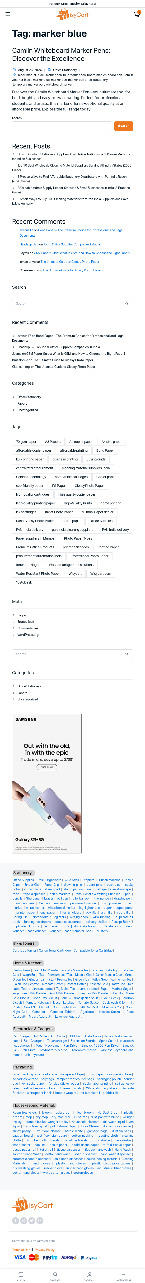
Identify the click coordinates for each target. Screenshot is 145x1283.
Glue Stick (72, 880)
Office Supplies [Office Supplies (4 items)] (100, 521)
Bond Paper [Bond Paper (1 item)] (105, 450)
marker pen (59, 79)
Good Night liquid (36, 1007)
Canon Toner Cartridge (54, 950)
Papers (23, 403)
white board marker (62, 908)
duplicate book (85, 926)
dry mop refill (60, 1117)
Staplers (89, 880)
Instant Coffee (76, 984)
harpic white (74, 1131)
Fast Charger (33, 1041)
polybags (47, 1079)
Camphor (38, 1012)
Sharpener (33, 898)
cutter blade (33, 889)
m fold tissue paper (117, 1145)
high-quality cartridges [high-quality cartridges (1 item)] (33, 494)
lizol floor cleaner (48, 1131)
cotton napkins (82, 1135)
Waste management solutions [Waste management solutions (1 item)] (71, 565)
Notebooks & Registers (49, 917)
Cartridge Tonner (24, 950)
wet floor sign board (52, 1135)
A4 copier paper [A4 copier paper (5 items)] (81, 442)
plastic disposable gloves (111, 1163)
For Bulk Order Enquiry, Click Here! (72, 3)
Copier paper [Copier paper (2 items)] (106, 477)
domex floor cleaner (117, 1126)
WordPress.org (28, 635)
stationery (100, 79)
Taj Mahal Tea (65, 989)
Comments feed (29, 628)
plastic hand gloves (71, 1163)
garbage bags (97, 1131)
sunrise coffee (88, 989)
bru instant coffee (41, 989)
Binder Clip (32, 884)
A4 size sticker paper (64, 1083)
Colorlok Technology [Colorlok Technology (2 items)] (31, 477)
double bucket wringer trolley (47, 1122)
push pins (114, 884)
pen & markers (60, 894)
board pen (115, 75)
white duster (21, 1145)
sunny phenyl (22, 1131)
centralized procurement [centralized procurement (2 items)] (34, 468)
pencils (18, 898)
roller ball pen (81, 898)
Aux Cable (58, 1036)
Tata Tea (97, 970)
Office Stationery (65, 70)
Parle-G (66, 998)
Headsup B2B (29, 244)
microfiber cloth (36, 1140)
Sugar (104, 989)
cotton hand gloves (26, 1172)
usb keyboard (34, 1055)
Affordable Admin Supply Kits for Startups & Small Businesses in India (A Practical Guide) (71, 190)
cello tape (50, 1074)
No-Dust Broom (109, 1112)
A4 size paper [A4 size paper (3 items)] (112, 442)
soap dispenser (85, 1154)
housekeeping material (102, 1159)
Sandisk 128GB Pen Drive (100, 1045)
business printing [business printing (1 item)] (65, 459)
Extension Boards (83, 1041)
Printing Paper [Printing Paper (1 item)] (108, 547)
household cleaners (85, 1122)
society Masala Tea (75, 970)
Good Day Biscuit (45, 998)
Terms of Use (21, 1250)
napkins (40, 1145)
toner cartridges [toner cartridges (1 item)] (28, 565)
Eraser (49, 898)
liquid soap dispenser (68, 1159)
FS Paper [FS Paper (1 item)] (59, 486)
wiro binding (102, 917)
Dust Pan (80, 1117)
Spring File (21, 917)
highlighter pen (90, 908)
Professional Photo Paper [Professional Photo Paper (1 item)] (89, 556)
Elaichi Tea (20, 984)
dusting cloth (108, 1135)
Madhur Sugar (121, 989)
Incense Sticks (110, 1012)
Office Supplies (23, 880)
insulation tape (120, 889)
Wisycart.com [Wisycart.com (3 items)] (100, 573)
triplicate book (111, 926)
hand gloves (41, 1163)
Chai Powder (50, 970)
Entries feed (26, 621)
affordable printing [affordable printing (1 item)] (74, 450)
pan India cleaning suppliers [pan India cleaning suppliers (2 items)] (72, 529)
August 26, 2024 (27, 70)
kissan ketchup (64, 1002)
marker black (22, 79)
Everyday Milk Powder (93, 993)
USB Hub (75, 1036)
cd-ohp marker (112, 903)
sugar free (20, 993)
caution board (23, 1135)
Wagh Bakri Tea (33, 975)
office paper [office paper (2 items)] (72, 521)
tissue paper (58, 1145)
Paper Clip (52, 884)
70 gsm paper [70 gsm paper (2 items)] (26, 442)
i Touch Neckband (46, 1045)
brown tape (95, 1074)
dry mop (42, 1117)
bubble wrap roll (66, 1093)
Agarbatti (87, 1012)
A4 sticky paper (33, 1083)
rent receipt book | (59, 926)
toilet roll (46, 1149)
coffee (34, 984)
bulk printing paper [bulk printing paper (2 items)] (30, 459)
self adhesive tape (25, 1079)
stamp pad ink (73, 889)
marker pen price (80, 79)
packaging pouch (109, 1079)
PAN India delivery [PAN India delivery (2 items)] (115, 529)
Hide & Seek (109, 998)
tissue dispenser (68, 1149)
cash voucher (37, 931)
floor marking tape (118, 1074)
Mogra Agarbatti (40, 1016)
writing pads (79, 917)
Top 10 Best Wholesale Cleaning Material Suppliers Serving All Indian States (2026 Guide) (72, 168)
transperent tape (72, 1074)
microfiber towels (75, 1140)
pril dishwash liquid (63, 1126)
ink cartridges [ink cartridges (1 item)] (26, 512)
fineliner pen (102, 898)
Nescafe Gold (98, 984)
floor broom (85, 1112)
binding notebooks (38, 922)
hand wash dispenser (116, 1154)
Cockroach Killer (114, 1002)
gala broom (64, 1112)
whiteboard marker (59, 84)
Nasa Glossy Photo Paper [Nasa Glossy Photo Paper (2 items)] (35, 521)
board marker (96, 75)
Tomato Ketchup (37, 1002)
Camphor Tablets (62, 1012)
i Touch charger (56, 1041)
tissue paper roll (24, 1149)
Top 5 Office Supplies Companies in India (71, 244)
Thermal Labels (71, 1088)
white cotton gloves (56, 1172)
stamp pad (53, 889)
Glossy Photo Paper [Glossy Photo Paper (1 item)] (89, 486)
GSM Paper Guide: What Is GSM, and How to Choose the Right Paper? (82, 253)
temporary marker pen (28, 84)
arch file (107, 912)
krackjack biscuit (86, 998)
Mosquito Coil (112, 1007)
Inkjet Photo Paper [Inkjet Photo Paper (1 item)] (59, 512)
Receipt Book (121, 922)
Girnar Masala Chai (109, 975)
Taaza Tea (118, 984)
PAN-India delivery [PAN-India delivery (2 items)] (29, 529)
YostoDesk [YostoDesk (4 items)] (24, 582)
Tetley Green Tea (103, 979)
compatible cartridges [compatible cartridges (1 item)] (71, 477)
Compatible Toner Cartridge (93, 950)
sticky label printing (97, 1083)
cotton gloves (83, 1172)
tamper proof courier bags (75, 1079)
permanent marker (83, 903)
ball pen (63, 898)
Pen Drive (70, 1045)
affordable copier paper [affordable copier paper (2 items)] (33, 450)
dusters (102, 931)
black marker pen (50, 75)
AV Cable (40, 1036)
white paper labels (39, 1093)
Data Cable (93, 1036)
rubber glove (53, 1168)
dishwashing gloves (27, 1168)
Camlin (128, 75)
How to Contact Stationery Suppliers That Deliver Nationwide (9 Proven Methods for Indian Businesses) (71, 157)
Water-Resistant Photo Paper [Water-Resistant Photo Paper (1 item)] (38, 573)
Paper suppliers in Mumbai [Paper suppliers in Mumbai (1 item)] (35, 538)
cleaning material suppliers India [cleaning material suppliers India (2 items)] (86, 468)
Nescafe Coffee (53, 984)
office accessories (68, 922)
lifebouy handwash (97, 1149)
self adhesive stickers (39, 1088)
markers (60, 903)
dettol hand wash (57, 1154)
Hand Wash (123, 1149)
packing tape (31, 1074)
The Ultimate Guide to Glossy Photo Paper (70, 261)
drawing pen (123, 898)
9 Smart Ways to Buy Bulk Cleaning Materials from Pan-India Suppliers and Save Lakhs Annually (70, 202)
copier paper (125, 908)
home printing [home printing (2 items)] (111, 503)
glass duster (122, 1140)
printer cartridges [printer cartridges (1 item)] (76, 547)
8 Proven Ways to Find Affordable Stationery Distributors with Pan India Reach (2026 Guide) (69, 179)
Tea (35, 970)
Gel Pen (45, 903)
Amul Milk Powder (62, 993)
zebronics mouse (84, 1050)
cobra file (124, 912)
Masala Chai (83, 975)
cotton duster (100, 1140)
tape (16, 894)
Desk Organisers (49, 880)
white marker (35, 908)
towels (55, 1140)
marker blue (41, 79)
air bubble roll (90, 1093)
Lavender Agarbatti (68, 1016)
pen (128, 894)
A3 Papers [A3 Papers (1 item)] (53, 442)
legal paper (48, 912)
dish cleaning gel (35, 1126)
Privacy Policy (45, 1250)
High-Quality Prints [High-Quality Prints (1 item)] (78, 503)
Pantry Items (21, 970)
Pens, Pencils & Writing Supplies (98, 894)
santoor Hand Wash (27, 1154)
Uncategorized (28, 410)
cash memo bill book (79, 931)
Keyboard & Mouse (53, 1050)
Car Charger (21, 1036)
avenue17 (26, 230)
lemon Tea (124, 979)
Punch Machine (110, 880)
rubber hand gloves (80, 1168)
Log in (22, 615)
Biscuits (117, 993)
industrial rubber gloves (114, 1168)
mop (29, 1117)
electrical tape (97, 889)
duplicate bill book (26, 926)
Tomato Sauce (88, 1002)
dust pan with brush (105, 1117)
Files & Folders (71, 912)
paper (108, 908)
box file (91, 912)
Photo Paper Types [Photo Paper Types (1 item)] (78, 538)
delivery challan (96, 922)
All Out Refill (89, 1007)
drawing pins (73, 884)
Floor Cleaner (90, 1126)
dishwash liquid (114, 1122)
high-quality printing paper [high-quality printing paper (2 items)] (35, 503)
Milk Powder (38, 993)
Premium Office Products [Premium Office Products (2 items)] (35, 547)
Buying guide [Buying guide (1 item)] (96, 459)
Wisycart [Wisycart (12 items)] (75, 573)
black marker (27, 75)
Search (17, 118)
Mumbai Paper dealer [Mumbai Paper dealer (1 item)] (97, 512)
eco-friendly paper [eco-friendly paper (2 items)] (29, 486)
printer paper (26, 912)
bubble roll (110, 1093)
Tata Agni (112, 970)
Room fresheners (25, 1112)
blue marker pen (74, 75)
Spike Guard (108, 1041)
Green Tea (82, 979)
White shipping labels (101, 1088)
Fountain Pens (24, 903)
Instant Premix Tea (59, 979)
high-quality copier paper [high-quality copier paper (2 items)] (76, 494)
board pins (95, 884)
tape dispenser (34, 894)
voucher (56, 931)
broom (47, 1112)
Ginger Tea (36, 979)
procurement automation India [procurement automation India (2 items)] (39, 556)
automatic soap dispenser (31, 1159)
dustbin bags (121, 1131)
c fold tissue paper (85, 1145)
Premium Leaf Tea (59, 975)
